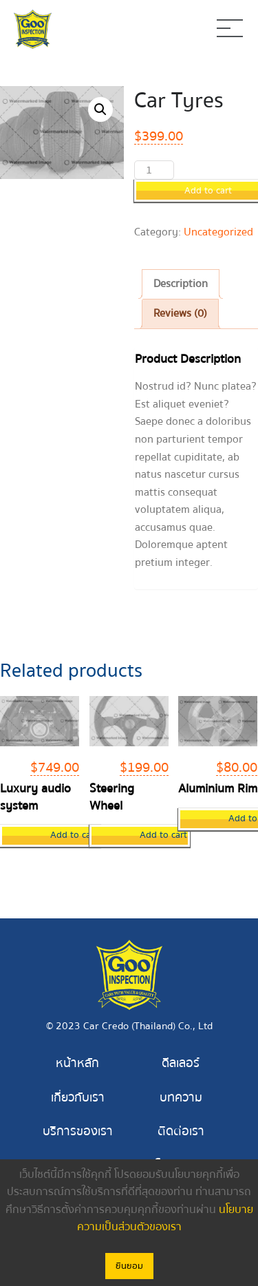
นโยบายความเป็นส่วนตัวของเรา (165, 1218)
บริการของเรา (78, 1131)
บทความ (181, 1097)
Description (180, 284)
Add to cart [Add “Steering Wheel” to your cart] (163, 835)
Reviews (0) (180, 313)
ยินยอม (129, 1266)
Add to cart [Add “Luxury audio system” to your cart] (74, 835)
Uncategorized (218, 232)
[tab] (180, 284)
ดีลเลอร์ (181, 1063)
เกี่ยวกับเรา (78, 1097)
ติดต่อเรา (181, 1131)
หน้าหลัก (77, 1063)
